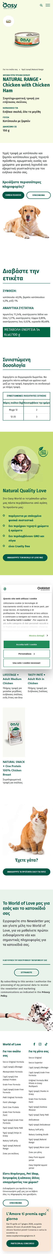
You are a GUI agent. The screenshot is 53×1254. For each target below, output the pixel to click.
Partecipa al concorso (22, 1243)
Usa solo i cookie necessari (26, 663)
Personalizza (27, 653)
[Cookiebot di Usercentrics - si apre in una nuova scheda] (38, 588)
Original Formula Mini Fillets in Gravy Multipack (38, 1083)
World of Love (12, 1044)
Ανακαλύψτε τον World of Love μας (25, 557)
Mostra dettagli (36, 635)
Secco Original (35, 1058)
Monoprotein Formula (12, 1072)
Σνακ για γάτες (35, 1152)
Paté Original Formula (12, 1097)
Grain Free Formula (11, 1084)
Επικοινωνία (39, 195)
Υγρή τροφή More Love (39, 1147)
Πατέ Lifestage (9, 1102)
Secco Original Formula (13, 1062)
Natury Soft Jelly (10, 1141)
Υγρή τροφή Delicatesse (39, 1125)
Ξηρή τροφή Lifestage (12, 1067)
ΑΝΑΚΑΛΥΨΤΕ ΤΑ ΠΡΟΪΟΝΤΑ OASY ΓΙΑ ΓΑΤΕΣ (26, 872)
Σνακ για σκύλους (11, 1153)
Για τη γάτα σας (39, 1051)
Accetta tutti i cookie (26, 644)
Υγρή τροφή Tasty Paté (13, 1128)
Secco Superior (36, 1062)
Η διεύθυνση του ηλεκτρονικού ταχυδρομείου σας (25, 960)
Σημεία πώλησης (13, 195)
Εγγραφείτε (26, 972)
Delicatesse (34, 1120)
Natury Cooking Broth (38, 1134)
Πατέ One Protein (11, 1107)
